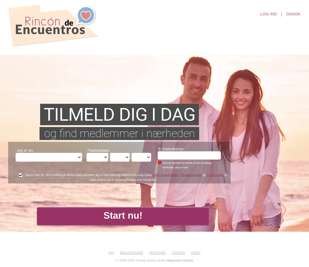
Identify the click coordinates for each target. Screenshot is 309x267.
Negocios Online (180, 260)
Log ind (268, 14)
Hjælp (196, 252)
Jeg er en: (25, 150)
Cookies (178, 252)
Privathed (157, 252)
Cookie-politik (215, 174)
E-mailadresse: (171, 149)
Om (111, 252)
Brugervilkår (131, 252)
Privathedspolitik (191, 174)
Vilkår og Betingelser (166, 174)
